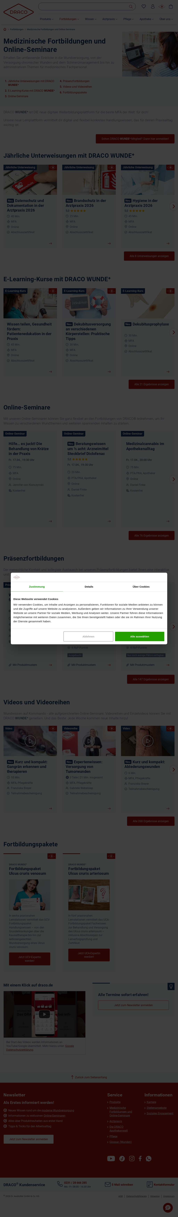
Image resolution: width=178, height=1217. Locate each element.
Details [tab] (89, 586)
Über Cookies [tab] (141, 586)
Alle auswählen (139, 636)
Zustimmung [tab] (37, 586)
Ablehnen (88, 636)
